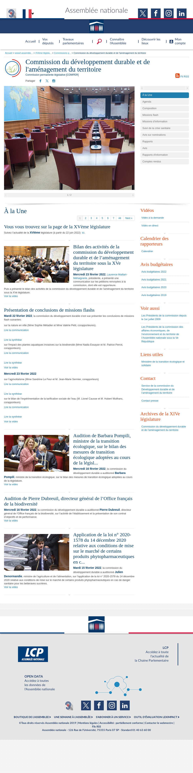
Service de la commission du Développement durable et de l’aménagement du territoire (158, 389)
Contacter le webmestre (159, 723)
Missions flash (150, 115)
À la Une (147, 95)
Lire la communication (16, 330)
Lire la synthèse (13, 339)
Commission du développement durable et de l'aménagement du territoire (163, 428)
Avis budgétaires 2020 (153, 287)
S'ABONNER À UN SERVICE (112, 717)
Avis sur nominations (154, 134)
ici (83, 232)
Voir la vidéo (11, 296)
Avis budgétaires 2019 (153, 295)
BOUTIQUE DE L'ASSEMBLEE (31, 717)
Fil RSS (182, 75)
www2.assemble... (24, 53)
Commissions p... (62, 53)
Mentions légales (88, 723)
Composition (149, 108)
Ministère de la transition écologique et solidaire (163, 363)
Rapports (147, 141)
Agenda (146, 101)
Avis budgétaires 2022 (153, 271)
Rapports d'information (155, 154)
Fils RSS (96, 726)
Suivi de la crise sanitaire (156, 128)
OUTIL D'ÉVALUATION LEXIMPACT (155, 717)
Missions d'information (154, 121)
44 (119, 218)
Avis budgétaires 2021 (153, 279)
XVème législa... (43, 53)
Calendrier (147, 251)
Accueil (8, 53)
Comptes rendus (151, 161)
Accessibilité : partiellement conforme (121, 723)
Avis (144, 148)
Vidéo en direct (149, 225)
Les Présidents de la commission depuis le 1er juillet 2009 (164, 317)
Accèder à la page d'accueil (29, 39)
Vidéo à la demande (152, 217)
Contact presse (149, 400)
